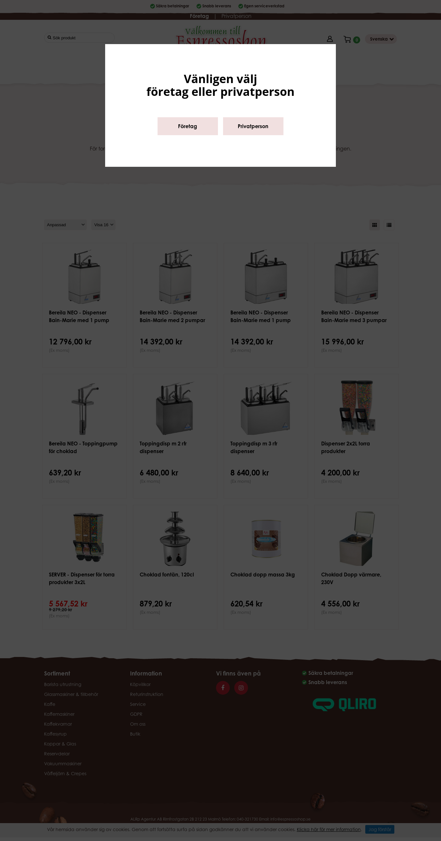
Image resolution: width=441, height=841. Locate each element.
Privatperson (253, 126)
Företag (187, 126)
